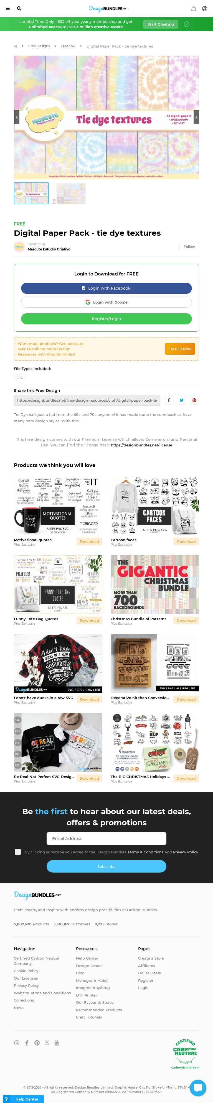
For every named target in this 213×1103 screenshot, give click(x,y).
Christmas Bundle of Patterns (138, 619)
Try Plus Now (180, 349)
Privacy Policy (185, 852)
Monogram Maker (92, 980)
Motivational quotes (33, 540)
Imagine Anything (93, 988)
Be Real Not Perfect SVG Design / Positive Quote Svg (44, 777)
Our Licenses (26, 978)
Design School (89, 966)
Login (143, 988)
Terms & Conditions (146, 852)
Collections (24, 1000)
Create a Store (151, 958)
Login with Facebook (106, 288)
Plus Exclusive (25, 545)
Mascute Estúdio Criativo (49, 249)
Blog (80, 973)
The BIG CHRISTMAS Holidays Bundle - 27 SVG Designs (141, 777)
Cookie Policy (26, 971)
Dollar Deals (149, 973)
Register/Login (106, 319)
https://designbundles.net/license (142, 445)
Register (145, 980)
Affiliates (146, 966)
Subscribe (106, 866)
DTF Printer (86, 995)
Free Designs (41, 46)
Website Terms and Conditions (42, 993)
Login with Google (106, 302)
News (19, 1008)
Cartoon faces (123, 540)
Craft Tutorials (89, 1017)
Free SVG (72, 46)
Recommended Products (99, 1010)
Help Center (87, 958)
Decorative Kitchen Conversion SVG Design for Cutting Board (141, 698)
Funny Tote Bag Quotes (36, 619)
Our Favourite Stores (95, 1003)
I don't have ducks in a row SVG (43, 698)
